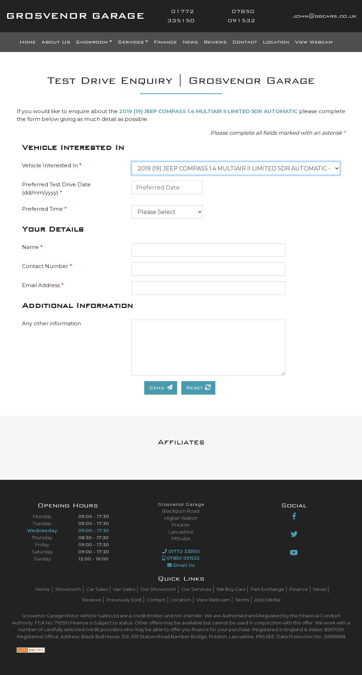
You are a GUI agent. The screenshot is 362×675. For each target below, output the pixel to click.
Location (276, 42)
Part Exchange (267, 589)
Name (32, 247)
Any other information (51, 323)
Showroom (68, 589)
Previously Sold (123, 600)
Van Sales (124, 589)
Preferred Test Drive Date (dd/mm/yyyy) (56, 188)
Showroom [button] (92, 42)
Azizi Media (267, 600)
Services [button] (131, 42)
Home (27, 42)
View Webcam (314, 42)
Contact (244, 42)
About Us (55, 42)
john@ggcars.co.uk (325, 16)
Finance (165, 42)
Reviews (215, 42)
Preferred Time (44, 208)
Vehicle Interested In (52, 165)
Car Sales (97, 589)
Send (161, 387)
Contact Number (47, 266)
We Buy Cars (230, 589)
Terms (242, 600)
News (190, 42)
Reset (198, 387)
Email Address (43, 285)
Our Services (196, 589)
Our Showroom (158, 589)
